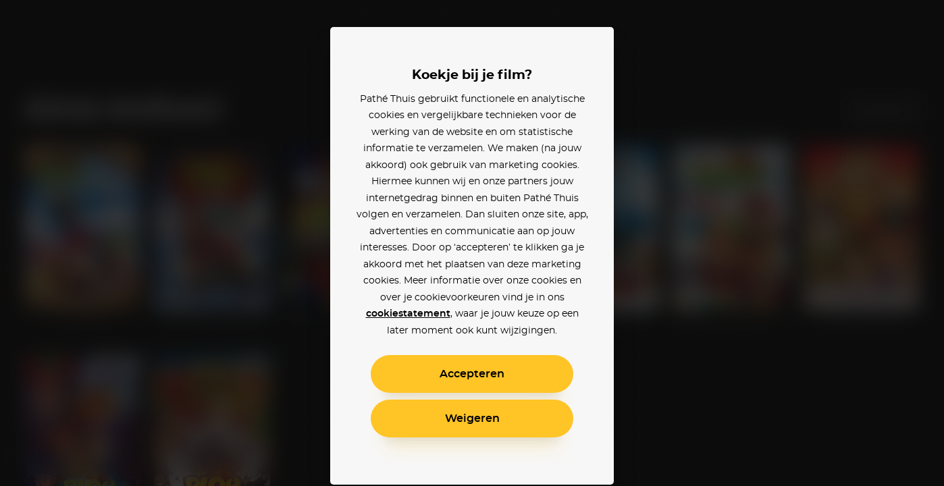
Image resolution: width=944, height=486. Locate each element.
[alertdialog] (472, 243)
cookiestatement (408, 314)
